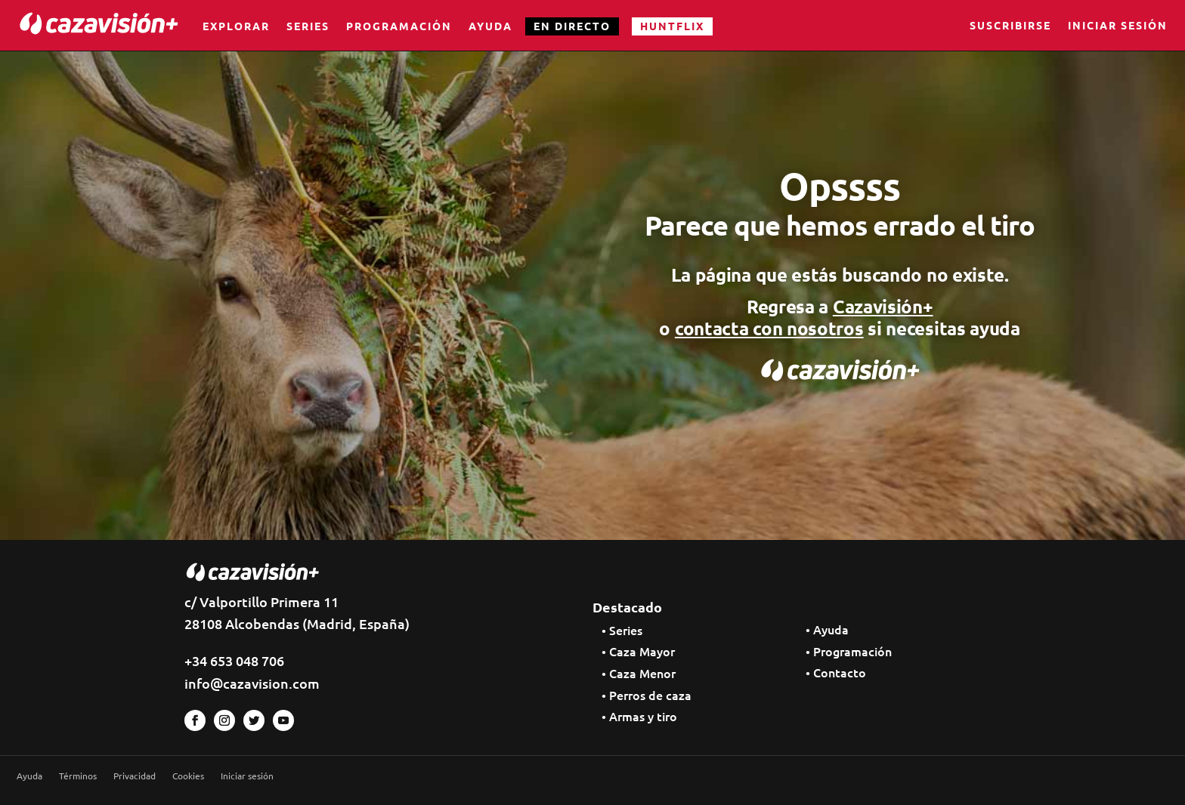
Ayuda (490, 25)
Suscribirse (1010, 26)
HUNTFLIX (672, 25)
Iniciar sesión (1118, 26)
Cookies (188, 776)
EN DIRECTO (572, 25)
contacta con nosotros (769, 328)
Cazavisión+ (883, 306)
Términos (78, 776)
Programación (399, 25)
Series (308, 25)
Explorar (236, 25)
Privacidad (134, 776)
